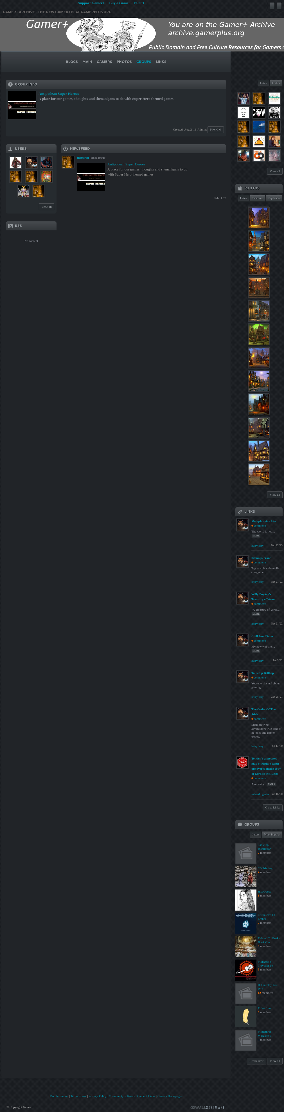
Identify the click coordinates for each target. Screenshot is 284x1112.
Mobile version (58, 1096)
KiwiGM (215, 129)
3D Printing (265, 868)
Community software (122, 1096)
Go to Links (272, 807)
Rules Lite (264, 1008)
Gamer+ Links (146, 1096)
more (256, 535)
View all (46, 206)
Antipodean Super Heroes (59, 93)
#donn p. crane (261, 558)
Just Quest (264, 891)
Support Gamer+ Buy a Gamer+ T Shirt (111, 3)
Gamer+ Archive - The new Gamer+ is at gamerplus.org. (57, 12)
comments (260, 525)
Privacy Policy (98, 1096)
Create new (256, 1060)
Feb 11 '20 (220, 198)
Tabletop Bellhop (262, 673)
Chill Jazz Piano (262, 636)
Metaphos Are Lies (263, 521)
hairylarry (257, 545)
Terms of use (79, 1096)
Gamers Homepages (169, 1096)
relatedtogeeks (260, 794)
